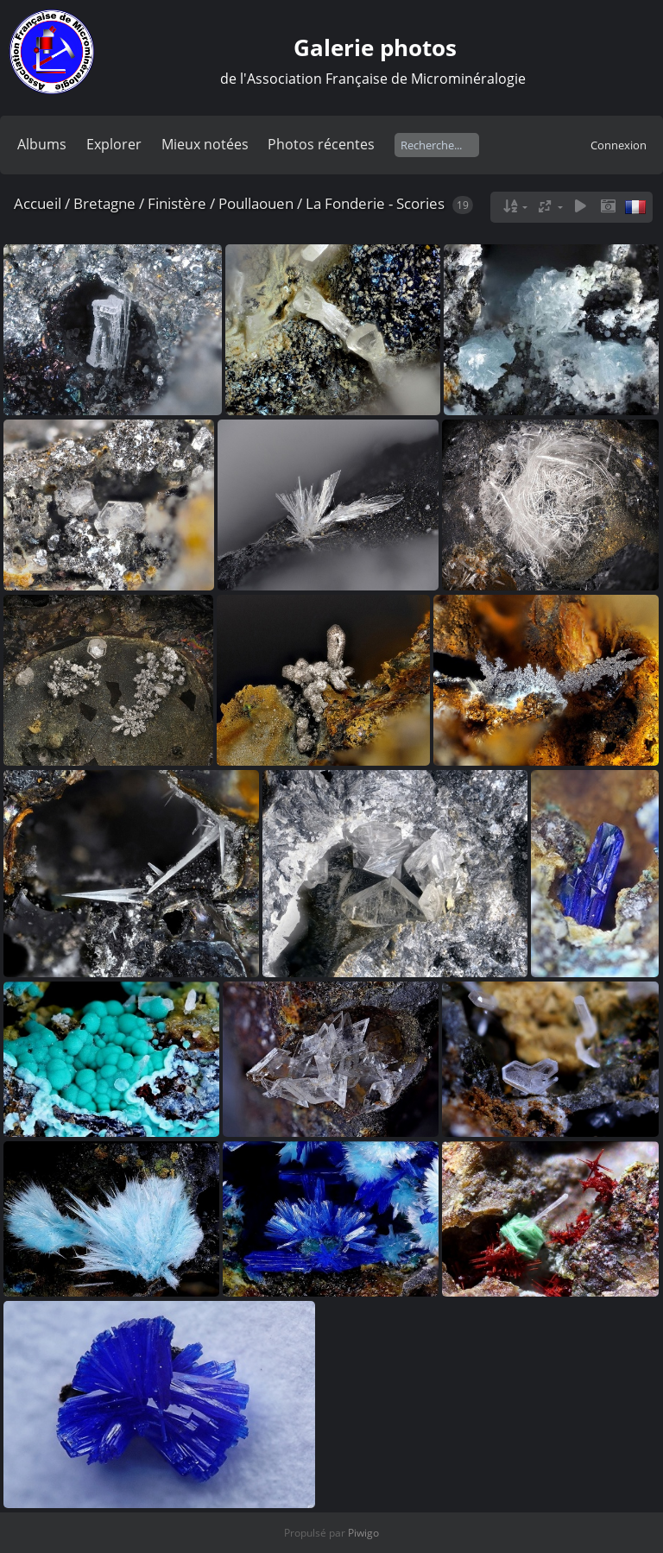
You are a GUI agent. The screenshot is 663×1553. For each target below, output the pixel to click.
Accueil (37, 203)
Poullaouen (256, 203)
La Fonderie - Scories (375, 203)
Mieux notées (205, 144)
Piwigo (363, 1532)
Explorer (114, 144)
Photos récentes (321, 144)
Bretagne (104, 203)
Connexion (618, 145)
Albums (41, 144)
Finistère (177, 203)
